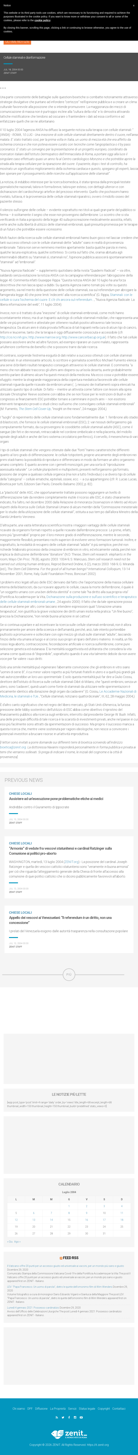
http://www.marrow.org (45, 337)
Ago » (17, 1241)
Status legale (87, 1408)
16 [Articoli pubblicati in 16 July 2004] (86, 1219)
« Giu (10, 1241)
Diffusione (41, 1408)
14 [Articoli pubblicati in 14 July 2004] (51, 1219)
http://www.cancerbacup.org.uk (83, 337)
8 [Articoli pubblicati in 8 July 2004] (69, 1213)
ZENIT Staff (10, 73)
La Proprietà (58, 1408)
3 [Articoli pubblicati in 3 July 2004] (104, 1206)
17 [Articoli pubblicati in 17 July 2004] (104, 1219)
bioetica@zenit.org (13, 747)
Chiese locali (20, 794)
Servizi (72, 1408)
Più (69, 974)
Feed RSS (70, 1257)
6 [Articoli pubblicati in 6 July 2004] (33, 1213)
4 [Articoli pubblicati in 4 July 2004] (122, 1206)
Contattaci (118, 1408)
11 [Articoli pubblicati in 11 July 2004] (121, 1213)
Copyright (104, 1408)
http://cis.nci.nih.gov (13, 337)
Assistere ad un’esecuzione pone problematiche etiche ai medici (56, 799)
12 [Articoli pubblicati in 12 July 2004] (16, 1219)
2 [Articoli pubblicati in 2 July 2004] (86, 1206)
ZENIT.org (71, 862)
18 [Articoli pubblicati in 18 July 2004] (121, 1219)
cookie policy (42, 20)
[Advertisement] (69, 1010)
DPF (30, 1408)
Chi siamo (19, 1408)
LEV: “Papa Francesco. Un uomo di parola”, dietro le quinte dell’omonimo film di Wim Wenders (59, 1286)
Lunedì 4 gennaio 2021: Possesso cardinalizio (33, 1307)
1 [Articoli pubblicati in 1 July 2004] (69, 1206)
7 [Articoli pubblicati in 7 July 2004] (51, 1213)
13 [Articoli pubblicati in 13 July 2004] (33, 1219)
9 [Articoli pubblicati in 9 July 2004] (86, 1213)
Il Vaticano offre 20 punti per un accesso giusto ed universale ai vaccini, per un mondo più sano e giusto (65, 1265)
